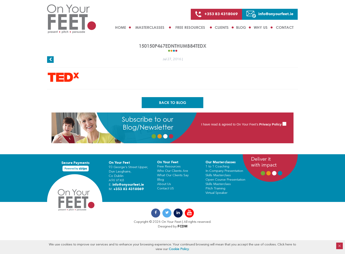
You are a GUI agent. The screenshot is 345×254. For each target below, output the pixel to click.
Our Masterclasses (221, 162)
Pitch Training (215, 188)
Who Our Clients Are (172, 171)
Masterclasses (149, 27)
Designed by (172, 226)
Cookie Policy (179, 249)
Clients (222, 27)
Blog (241, 27)
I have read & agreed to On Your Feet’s (243, 124)
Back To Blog (172, 102)
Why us (261, 27)
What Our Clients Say (173, 175)
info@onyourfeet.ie (128, 185)
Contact (285, 27)
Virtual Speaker (217, 193)
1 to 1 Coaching (217, 166)
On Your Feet (119, 163)
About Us (164, 184)
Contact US (165, 188)
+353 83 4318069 (128, 189)
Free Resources (190, 27)
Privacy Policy (270, 124)
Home (120, 27)
